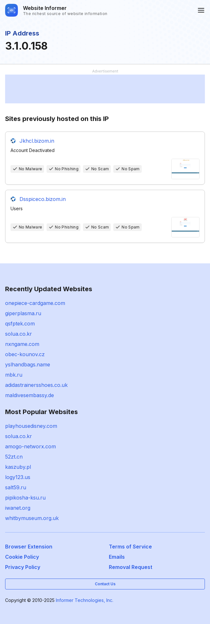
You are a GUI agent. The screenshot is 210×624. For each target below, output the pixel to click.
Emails (117, 557)
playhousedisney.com (31, 426)
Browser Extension (28, 546)
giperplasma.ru (23, 313)
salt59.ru (15, 487)
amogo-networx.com (30, 446)
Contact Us (105, 583)
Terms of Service (130, 546)
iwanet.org (17, 508)
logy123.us (17, 477)
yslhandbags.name (27, 364)
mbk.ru (13, 375)
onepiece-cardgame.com (35, 303)
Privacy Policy (22, 567)
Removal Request (130, 567)
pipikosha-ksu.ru (25, 497)
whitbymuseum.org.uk (32, 518)
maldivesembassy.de (29, 395)
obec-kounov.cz (25, 354)
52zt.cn (14, 456)
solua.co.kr (18, 334)
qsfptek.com (20, 323)
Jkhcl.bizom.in (36, 141)
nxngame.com (22, 344)
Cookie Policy (22, 557)
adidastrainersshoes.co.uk (36, 385)
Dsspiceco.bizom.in (42, 199)
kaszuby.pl (18, 467)
